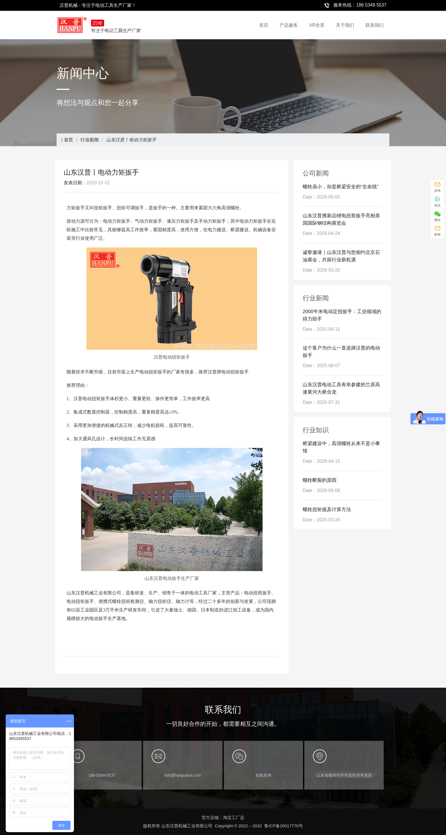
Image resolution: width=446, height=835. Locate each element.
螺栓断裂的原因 (319, 480)
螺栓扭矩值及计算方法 (327, 509)
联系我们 (375, 25)
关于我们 (345, 25)
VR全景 (317, 25)
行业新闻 (89, 139)
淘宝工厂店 (233, 817)
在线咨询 (263, 775)
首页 (263, 25)
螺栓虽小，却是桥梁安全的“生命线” (340, 186)
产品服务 (289, 25)
